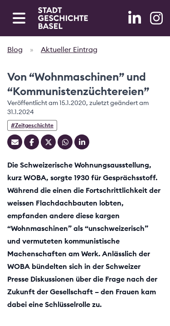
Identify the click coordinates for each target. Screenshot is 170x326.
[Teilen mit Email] (14, 141)
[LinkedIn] (135, 18)
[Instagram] (156, 18)
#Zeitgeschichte (32, 125)
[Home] (63, 18)
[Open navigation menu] (19, 18)
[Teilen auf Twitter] (48, 141)
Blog (15, 49)
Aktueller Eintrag (69, 49)
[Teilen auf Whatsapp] (65, 141)
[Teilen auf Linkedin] (81, 141)
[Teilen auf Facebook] (31, 141)
